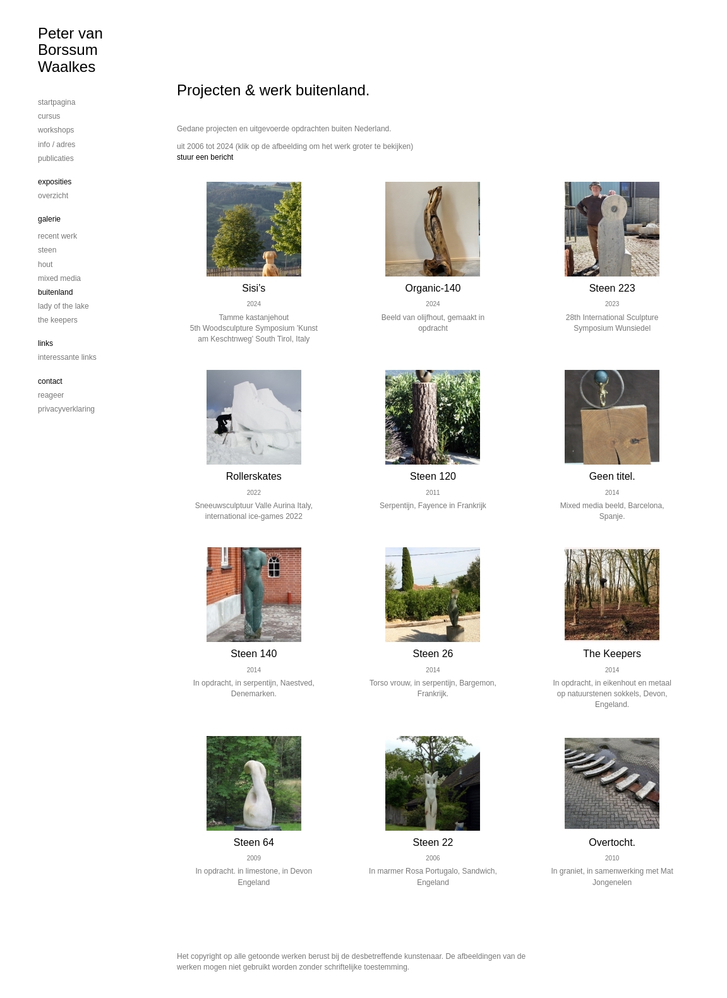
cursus (49, 116)
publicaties (56, 158)
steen (47, 250)
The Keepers (58, 320)
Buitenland (55, 292)
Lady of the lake (63, 306)
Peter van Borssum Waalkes (70, 50)
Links (45, 343)
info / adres (56, 144)
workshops (56, 130)
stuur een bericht (205, 157)
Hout (45, 264)
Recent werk (57, 236)
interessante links (67, 357)
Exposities (54, 181)
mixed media (59, 278)
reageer (51, 395)
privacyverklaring (66, 409)
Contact (50, 381)
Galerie (49, 219)
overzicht (53, 195)
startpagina (56, 102)
